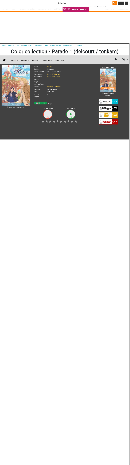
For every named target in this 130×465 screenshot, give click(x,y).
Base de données (27, 9)
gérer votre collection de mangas (57, 221)
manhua (84, 219)
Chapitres (60, 60)
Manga (23, 3)
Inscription (122, 9)
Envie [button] (45, 143)
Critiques (25, 60)
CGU (74, 234)
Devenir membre (53, 234)
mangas (72, 219)
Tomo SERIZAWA (53, 74)
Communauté (44, 9)
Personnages (46, 60)
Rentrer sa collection (65, 234)
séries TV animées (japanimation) (101, 219)
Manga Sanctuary (31, 219)
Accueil (5, 9)
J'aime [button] (8, 143)
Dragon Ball (101, 6)
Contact (79, 234)
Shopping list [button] (33, 143)
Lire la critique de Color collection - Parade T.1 (21, 180)
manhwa (78, 219)
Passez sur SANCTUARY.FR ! (75, 9)
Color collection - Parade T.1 (24, 161)
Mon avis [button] (56, 143)
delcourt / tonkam (53, 87)
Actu (14, 9)
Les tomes (13, 60)
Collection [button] (19, 143)
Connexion (109, 9)
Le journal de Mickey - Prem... (88, 6)
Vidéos (34, 60)
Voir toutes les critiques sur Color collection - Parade (43, 193)
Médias (57, 9)
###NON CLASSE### (71, 6)
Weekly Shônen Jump (64, 8)
